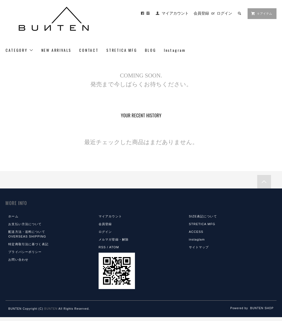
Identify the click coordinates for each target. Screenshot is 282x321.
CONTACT (89, 50)
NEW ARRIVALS (56, 50)
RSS (102, 247)
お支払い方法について (25, 224)
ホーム (13, 216)
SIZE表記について (203, 216)
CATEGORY (19, 50)
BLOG (150, 50)
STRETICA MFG (121, 50)
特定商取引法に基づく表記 (28, 244)
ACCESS (196, 231)
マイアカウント (175, 13)
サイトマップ (199, 247)
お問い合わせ (18, 259)
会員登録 (201, 13)
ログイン (224, 13)
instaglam (197, 239)
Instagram (175, 50)
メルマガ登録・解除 (114, 239)
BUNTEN (51, 308)
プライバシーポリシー (25, 251)
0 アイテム (261, 13)
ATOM (114, 247)
